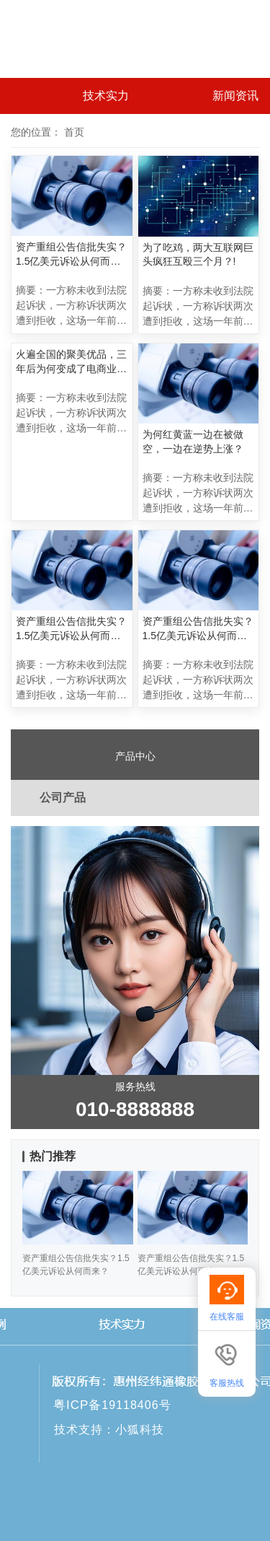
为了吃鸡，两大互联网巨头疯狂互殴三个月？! (198, 255)
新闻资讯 (235, 95)
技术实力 (106, 95)
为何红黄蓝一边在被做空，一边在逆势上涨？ (193, 442)
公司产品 (63, 797)
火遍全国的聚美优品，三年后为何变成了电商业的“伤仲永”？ (71, 362)
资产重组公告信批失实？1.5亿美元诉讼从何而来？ (71, 254)
